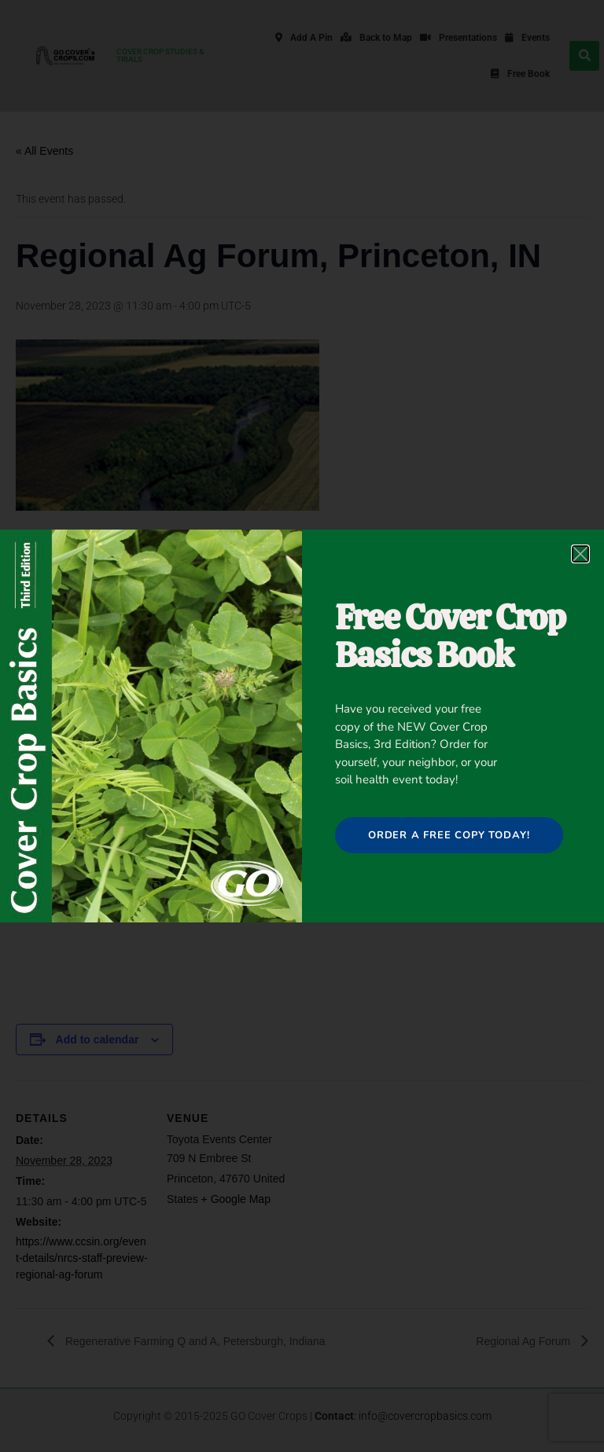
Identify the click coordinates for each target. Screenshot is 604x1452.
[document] (302, 726)
